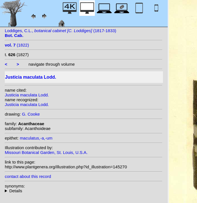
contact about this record (28, 176)
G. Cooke (31, 114)
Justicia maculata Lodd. (27, 94)
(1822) (17, 45)
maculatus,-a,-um (36, 138)
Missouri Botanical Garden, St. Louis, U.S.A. (46, 152)
